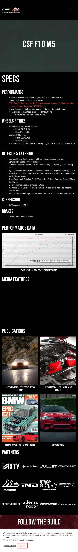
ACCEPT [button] (23, 545)
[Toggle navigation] (72, 10)
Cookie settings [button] (10, 546)
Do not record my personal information (18, 540)
